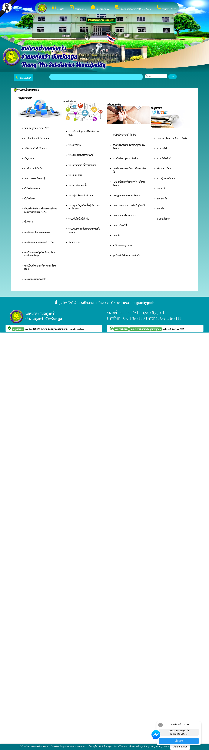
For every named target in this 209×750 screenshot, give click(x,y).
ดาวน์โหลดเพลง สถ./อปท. (35, 279)
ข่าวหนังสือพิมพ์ (163, 158)
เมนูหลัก (57, 8)
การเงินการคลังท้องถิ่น (33, 168)
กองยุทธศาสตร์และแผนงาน (124, 215)
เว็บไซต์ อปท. (30, 198)
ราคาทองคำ (162, 198)
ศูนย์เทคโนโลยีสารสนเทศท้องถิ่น (126, 255)
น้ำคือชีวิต (28, 221)
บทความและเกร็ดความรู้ (34, 178)
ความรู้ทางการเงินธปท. (166, 178)
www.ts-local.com (77, 329)
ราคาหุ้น (160, 208)
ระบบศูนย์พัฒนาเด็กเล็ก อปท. (81, 195)
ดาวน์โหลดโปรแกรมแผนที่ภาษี (37, 232)
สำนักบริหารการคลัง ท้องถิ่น (124, 134)
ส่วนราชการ (77, 8)
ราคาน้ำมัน (161, 188)
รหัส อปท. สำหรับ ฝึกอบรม (35, 148)
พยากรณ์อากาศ (163, 218)
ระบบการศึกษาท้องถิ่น (78, 185)
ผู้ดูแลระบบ (18, 329)
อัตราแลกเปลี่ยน (164, 168)
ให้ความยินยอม (180, 746)
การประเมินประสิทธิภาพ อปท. (37, 138)
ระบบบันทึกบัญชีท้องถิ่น (79, 218)
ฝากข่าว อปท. (74, 242)
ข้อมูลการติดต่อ (166, 8)
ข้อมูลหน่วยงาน (100, 8)
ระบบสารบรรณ (75, 144)
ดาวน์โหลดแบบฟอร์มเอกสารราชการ (39, 242)
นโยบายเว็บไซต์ (121, 329)
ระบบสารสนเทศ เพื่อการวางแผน (82, 165)
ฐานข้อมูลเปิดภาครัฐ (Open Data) (133, 8)
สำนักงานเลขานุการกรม (123, 245)
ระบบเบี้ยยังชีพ (75, 174)
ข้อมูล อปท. (29, 158)
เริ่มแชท (179, 741)
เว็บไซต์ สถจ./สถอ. (32, 188)
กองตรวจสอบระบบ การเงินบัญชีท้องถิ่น (130, 205)
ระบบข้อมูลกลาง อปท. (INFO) (37, 128)
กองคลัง (116, 235)
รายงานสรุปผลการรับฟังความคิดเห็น (172, 138)
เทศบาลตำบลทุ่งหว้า (49, 329)
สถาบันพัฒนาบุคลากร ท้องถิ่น (125, 158)
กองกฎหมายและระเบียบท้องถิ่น (126, 195)
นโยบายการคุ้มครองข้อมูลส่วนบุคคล (145, 329)
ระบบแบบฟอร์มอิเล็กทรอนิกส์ (81, 154)
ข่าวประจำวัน (162, 148)
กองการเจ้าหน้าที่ (120, 225)
